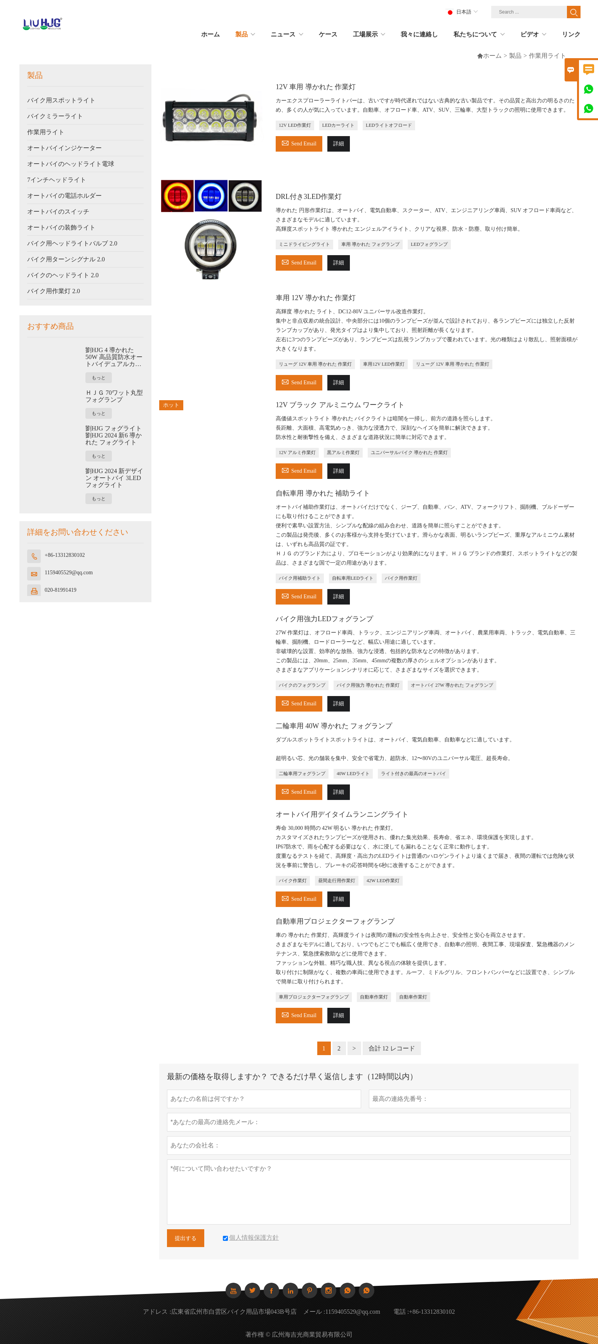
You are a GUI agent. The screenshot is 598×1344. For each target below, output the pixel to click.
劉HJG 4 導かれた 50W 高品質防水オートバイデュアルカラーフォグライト (114, 357)
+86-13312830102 (65, 555)
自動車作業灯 (374, 997)
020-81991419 (60, 590)
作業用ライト (45, 132)
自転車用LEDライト (353, 578)
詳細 (338, 144)
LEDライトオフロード (389, 125)
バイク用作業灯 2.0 (53, 291)
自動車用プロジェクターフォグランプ (335, 921)
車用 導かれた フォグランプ (370, 244)
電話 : (401, 1311)
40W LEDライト (353, 773)
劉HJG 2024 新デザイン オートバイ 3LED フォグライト (114, 478)
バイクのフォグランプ (302, 685)
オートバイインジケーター (64, 148)
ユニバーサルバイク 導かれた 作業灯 (409, 452)
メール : (314, 1311)
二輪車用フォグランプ (302, 773)
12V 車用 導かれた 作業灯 (316, 87)
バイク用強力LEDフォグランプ (324, 619)
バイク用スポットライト (61, 100)
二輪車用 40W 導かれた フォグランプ (334, 726)
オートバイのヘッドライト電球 (70, 164)
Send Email (299, 142)
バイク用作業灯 (401, 578)
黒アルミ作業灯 (343, 452)
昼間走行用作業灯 (336, 880)
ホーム (489, 55)
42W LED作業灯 (383, 880)
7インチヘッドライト (56, 179)
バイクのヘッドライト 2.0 (63, 275)
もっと (99, 377)
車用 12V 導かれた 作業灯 (316, 298)
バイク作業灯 (293, 880)
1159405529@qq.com (69, 572)
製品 (515, 55)
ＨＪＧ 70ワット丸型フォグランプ (114, 396)
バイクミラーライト (55, 116)
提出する (185, 1238)
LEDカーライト (338, 125)
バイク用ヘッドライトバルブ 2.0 (72, 243)
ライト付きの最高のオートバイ (413, 773)
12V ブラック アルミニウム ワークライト (340, 405)
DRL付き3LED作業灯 (309, 196)
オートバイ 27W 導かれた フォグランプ (452, 685)
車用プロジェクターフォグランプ (314, 997)
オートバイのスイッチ (58, 211)
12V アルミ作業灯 (297, 452)
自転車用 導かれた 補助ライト (323, 493)
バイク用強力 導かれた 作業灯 (368, 685)
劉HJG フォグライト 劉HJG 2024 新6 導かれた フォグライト (113, 435)
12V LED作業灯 (295, 125)
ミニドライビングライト (304, 244)
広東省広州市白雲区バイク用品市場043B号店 (234, 1311)
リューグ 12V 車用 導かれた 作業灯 (315, 364)
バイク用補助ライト (300, 578)
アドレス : (157, 1311)
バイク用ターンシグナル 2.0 (66, 259)
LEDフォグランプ (429, 244)
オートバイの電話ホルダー (64, 195)
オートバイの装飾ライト (61, 227)
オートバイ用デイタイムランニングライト (342, 814)
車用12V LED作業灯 (384, 364)
